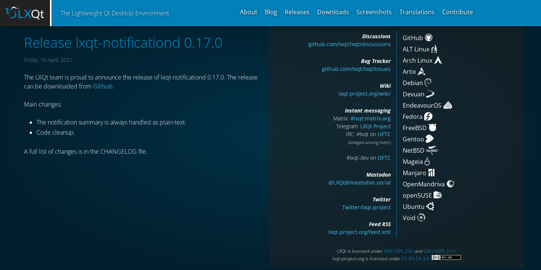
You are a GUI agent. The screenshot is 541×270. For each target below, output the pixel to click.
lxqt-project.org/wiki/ (365, 93)
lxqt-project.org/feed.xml (359, 232)
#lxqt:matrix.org (371, 118)
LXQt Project (375, 126)
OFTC (384, 134)
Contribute (457, 12)
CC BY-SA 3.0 (415, 258)
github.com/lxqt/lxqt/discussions (349, 44)
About (248, 12)
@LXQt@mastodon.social (359, 182)
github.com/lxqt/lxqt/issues (356, 68)
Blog (271, 12)
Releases (297, 12)
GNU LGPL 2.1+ (439, 251)
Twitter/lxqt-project (366, 207)
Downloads (333, 12)
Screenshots (374, 12)
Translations (417, 12)
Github (103, 86)
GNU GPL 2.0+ (399, 251)
